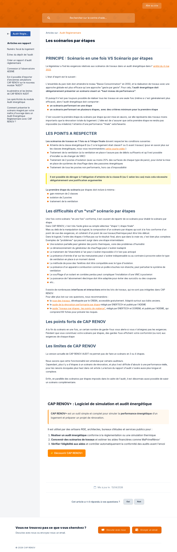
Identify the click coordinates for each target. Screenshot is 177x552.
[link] (18, 33)
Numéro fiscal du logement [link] (20, 49)
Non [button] (139, 501)
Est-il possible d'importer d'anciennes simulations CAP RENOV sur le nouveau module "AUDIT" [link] (21, 81)
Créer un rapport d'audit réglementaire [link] (19, 61)
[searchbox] (88, 18)
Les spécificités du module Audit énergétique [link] (20, 100)
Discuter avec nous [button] (116, 530)
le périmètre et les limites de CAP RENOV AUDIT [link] (19, 92)
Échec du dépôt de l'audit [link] (20, 54)
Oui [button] (128, 501)
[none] (151, 6)
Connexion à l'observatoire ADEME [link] (21, 70)
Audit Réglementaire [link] (70, 32)
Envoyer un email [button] (149, 530)
